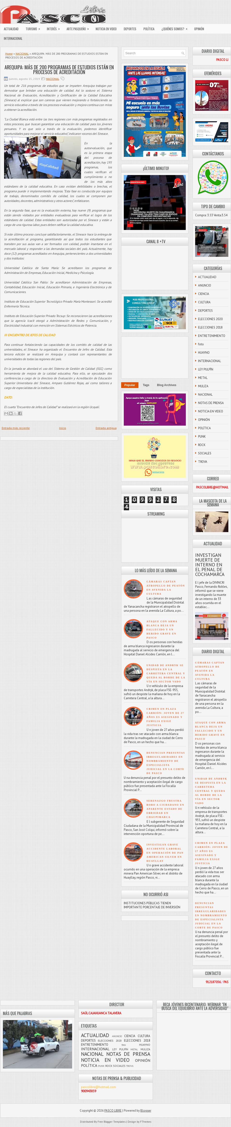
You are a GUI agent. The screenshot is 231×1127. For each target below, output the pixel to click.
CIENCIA (203, 294)
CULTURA (204, 302)
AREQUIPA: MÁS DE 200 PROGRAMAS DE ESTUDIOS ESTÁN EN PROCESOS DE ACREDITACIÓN (59, 69)
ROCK (202, 445)
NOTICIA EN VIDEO (106, 28)
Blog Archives (166, 385)
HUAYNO (204, 353)
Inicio (62, 428)
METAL (202, 378)
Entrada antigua (106, 428)
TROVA (202, 462)
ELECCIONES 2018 (210, 327)
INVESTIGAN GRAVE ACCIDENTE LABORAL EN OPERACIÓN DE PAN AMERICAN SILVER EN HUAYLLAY (165, 852)
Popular (130, 385)
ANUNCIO (204, 285)
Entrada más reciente (16, 428)
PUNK (202, 436)
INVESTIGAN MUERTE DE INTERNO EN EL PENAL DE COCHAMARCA (210, 564)
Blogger (145, 1111)
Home (9, 53)
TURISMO (34, 27)
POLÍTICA (149, 28)
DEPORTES (130, 28)
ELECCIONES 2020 (210, 319)
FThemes (145, 1121)
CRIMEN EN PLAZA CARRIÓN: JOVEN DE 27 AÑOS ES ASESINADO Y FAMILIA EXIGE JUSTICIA (165, 717)
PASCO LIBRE (113, 1111)
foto (201, 344)
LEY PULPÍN (205, 369)
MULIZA (203, 386)
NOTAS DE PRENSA (211, 403)
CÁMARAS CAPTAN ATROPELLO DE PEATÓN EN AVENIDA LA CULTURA (210, 670)
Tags (146, 385)
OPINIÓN (199, 28)
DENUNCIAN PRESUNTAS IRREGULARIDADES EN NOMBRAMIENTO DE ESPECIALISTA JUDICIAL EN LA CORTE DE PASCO (211, 915)
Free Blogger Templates (111, 1121)
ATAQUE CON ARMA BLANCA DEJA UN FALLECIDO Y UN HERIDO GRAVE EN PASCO (162, 629)
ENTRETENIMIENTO (211, 336)
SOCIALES (204, 453)
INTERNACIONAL (13, 38)
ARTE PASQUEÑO (79, 27)
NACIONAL (22, 53)
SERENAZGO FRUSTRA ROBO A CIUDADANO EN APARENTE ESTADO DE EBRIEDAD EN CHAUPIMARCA (165, 808)
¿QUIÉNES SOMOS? (176, 27)
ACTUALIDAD (11, 28)
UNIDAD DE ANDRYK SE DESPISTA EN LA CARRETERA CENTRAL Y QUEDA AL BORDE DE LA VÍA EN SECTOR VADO (166, 673)
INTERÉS (55, 27)
